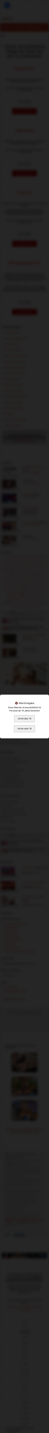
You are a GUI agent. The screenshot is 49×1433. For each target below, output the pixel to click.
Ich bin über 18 (24, 718)
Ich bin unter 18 (24, 728)
